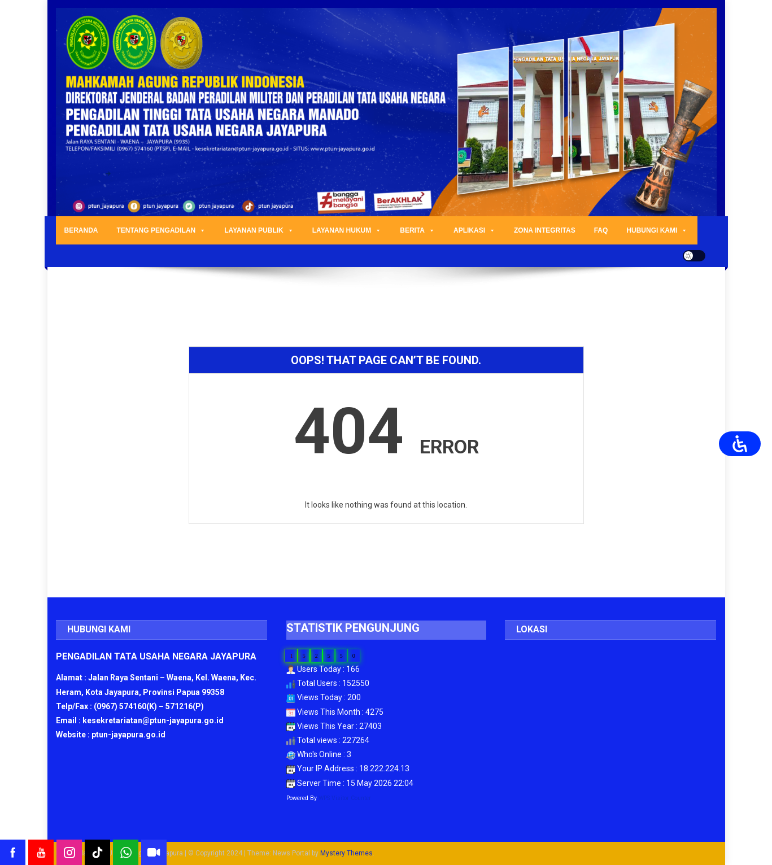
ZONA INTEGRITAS (544, 230)
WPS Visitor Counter (345, 798)
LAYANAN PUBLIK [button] (258, 230)
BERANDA (81, 230)
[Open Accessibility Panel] (740, 443)
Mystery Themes (346, 853)
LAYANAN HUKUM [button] (346, 230)
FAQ (601, 230)
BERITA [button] (417, 230)
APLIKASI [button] (474, 230)
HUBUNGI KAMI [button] (656, 230)
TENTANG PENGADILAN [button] (161, 230)
